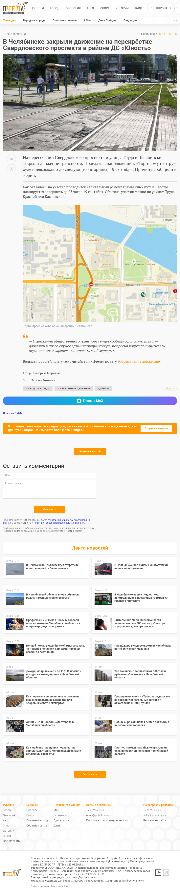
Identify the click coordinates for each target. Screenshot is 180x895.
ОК (175, 33)
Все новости (90, 774)
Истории (122, 8)
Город (54, 8)
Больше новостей (90, 451)
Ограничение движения (139, 361)
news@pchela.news (98, 815)
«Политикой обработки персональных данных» (58, 522)
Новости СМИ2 (12, 413)
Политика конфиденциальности (107, 820)
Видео (140, 8)
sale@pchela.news (154, 815)
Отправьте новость (156, 428)
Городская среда (34, 20)
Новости (37, 8)
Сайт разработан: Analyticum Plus (49, 886)
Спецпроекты (161, 8)
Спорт (104, 8)
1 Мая (87, 20)
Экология (73, 8)
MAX (162, 33)
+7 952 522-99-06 (97, 810)
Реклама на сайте (154, 820)
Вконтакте (60, 815)
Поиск (30, 815)
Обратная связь (36, 825)
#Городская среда (38, 388)
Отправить (49, 509)
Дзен (57, 825)
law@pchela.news (133, 880)
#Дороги (103, 388)
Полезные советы (65, 20)
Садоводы (131, 20)
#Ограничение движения (73, 388)
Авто (90, 8)
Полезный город (37, 820)
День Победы (107, 20)
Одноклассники (64, 820)
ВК (169, 33)
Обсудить (171, 388)
